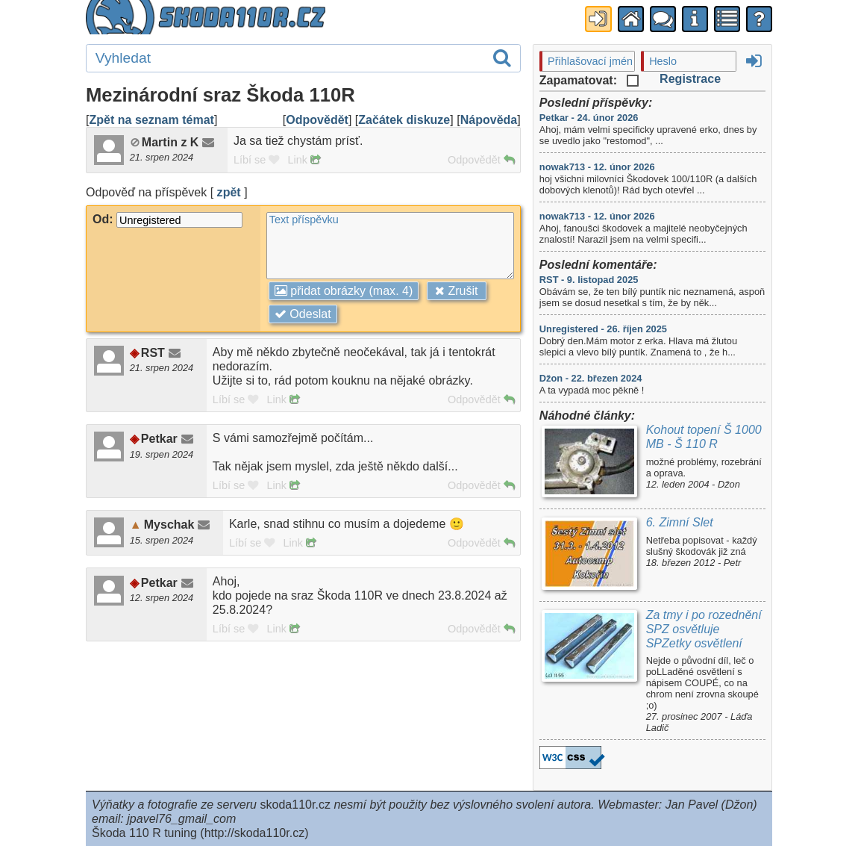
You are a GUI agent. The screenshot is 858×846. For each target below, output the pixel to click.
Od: (167, 219)
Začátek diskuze (404, 119)
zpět (229, 192)
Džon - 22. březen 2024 (590, 378)
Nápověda (489, 119)
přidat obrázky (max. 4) (344, 290)
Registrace (690, 78)
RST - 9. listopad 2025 (589, 279)
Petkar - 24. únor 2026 (589, 117)
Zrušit (456, 290)
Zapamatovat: (589, 80)
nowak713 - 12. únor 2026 (597, 166)
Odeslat (303, 313)
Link (303, 160)
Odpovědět (317, 119)
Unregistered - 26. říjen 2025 (603, 329)
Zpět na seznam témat (151, 119)
